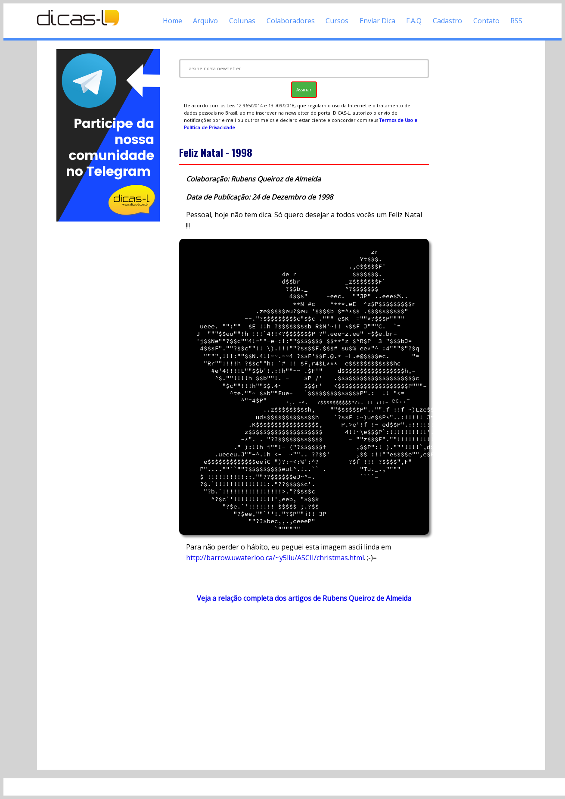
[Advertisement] (108, 352)
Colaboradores (291, 20)
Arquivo (205, 20)
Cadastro (447, 20)
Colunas (242, 20)
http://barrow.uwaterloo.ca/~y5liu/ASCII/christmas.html (275, 557)
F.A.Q (414, 20)
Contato (486, 20)
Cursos (337, 20)
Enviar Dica (377, 20)
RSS (516, 20)
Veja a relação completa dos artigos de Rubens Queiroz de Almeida (304, 598)
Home (172, 20)
